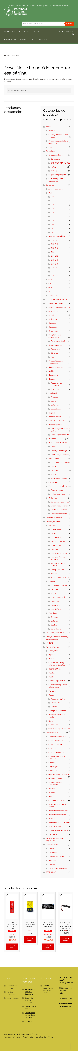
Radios (53, 357)
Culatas (51, 673)
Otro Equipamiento (56, 421)
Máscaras (54, 474)
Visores (54, 707)
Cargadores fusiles (55, 155)
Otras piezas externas (57, 711)
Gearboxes (52, 771)
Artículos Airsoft (10, 32)
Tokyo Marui (48, 935)
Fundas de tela (57, 490)
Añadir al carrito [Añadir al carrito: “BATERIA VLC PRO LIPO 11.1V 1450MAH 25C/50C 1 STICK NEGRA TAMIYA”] (65, 939)
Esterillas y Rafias (58, 541)
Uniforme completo (59, 514)
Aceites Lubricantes (56, 189)
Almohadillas (56, 530)
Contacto (43, 40)
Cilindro (51, 763)
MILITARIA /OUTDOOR (55, 633)
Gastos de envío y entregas (29, 1000)
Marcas (26, 32)
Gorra (53, 447)
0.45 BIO (54, 276)
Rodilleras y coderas (59, 478)
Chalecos (52, 323)
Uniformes (52, 498)
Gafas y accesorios (55, 367)
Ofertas (36, 32)
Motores (51, 789)
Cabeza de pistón (55, 745)
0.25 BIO (54, 248)
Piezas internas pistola (57, 815)
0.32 (52, 217)
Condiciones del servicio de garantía (30, 1015)
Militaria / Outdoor (53, 522)
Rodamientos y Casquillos (58, 823)
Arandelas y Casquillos (57, 737)
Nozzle (51, 797)
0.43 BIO (54, 272)
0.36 (52, 221)
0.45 (52, 232)
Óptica (51, 695)
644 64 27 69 (67, 999)
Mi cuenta (24, 40)
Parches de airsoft (58, 341)
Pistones (51, 819)
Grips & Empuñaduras (57, 681)
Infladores (55, 549)
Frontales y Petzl (58, 597)
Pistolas (51, 864)
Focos (53, 593)
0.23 (52, 201)
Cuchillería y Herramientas (56, 299)
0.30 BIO (54, 256)
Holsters (51, 379)
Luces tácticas (56, 409)
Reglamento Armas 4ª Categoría (30, 991)
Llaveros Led (56, 605)
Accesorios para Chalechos (59, 307)
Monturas (52, 691)
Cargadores (50, 151)
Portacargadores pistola (60, 435)
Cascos (53, 466)
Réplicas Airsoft (52, 845)
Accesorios (50, 127)
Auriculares (55, 349)
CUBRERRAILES (55, 669)
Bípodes (51, 655)
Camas (53, 533)
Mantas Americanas (59, 553)
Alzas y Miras (53, 651)
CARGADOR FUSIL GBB (60, 163)
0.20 (53, 197)
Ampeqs (54, 397)
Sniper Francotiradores (57, 868)
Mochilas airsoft (54, 417)
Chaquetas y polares (59, 506)
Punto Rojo (55, 703)
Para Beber (53, 613)
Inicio (8, 56)
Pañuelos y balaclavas (60, 455)
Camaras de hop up (56, 753)
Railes (50, 721)
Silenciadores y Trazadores (59, 729)
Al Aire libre (53, 311)
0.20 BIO (54, 240)
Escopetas (52, 852)
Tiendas (54, 574)
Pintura (51, 291)
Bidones (54, 617)
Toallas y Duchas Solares (61, 578)
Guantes (54, 470)
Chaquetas (52, 327)
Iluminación (53, 393)
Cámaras (54, 353)
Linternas (54, 405)
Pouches (52, 439)
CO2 (50, 280)
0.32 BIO (54, 260)
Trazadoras (52, 295)
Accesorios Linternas (59, 585)
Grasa (50, 288)
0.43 (52, 228)
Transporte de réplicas (57, 486)
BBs (50, 193)
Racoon (30, 931)
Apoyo (51, 848)
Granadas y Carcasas (54, 518)
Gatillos (51, 677)
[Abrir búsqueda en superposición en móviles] (48, 24)
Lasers (53, 401)
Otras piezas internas (56, 800)
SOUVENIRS (53, 482)
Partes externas (52, 647)
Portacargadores (55, 425)
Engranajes (52, 767)
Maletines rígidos (58, 494)
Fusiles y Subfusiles (56, 856)
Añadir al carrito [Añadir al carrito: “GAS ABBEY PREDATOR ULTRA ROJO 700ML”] (12, 947)
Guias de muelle (55, 778)
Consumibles (51, 185)
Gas (49, 284)
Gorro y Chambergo (59, 451)
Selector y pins (54, 725)
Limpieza (52, 413)
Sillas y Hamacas (57, 570)
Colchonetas (56, 537)
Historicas (52, 860)
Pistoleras (55, 389)
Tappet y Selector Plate (58, 830)
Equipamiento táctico (54, 303)
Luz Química (56, 609)
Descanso (52, 526)
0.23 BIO (54, 244)
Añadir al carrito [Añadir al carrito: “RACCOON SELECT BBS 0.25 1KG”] (30, 939)
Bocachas (52, 659)
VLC (65, 931)
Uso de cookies (13, 998)
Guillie (51, 371)
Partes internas (52, 733)
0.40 (53, 224)
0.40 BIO (54, 268)
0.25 (52, 205)
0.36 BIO (54, 264)
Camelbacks (56, 629)
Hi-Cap (53, 167)
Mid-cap (54, 171)
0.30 (53, 213)
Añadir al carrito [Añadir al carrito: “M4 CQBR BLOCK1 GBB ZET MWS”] (47, 947)
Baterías (51, 131)
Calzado (51, 315)
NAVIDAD (50, 643)
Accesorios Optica (58, 699)
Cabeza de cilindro (55, 741)
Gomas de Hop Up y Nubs (58, 774)
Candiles (54, 589)
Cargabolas (55, 159)
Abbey (12, 935)
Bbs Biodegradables (56, 236)
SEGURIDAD (51, 872)
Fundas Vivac (56, 545)
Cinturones (52, 331)
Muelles (51, 793)
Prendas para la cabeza (57, 443)
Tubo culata (53, 834)
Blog (34, 40)
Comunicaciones (55, 345)
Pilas (50, 147)
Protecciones (53, 458)
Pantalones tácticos (59, 510)
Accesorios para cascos (60, 462)
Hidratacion (53, 375)
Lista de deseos (10, 40)
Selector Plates (54, 826)
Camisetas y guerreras (60, 502)
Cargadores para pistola (57, 175)
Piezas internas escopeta (58, 811)
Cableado (52, 749)
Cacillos (54, 625)
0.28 (53, 209)
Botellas (54, 621)
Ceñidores (52, 319)
